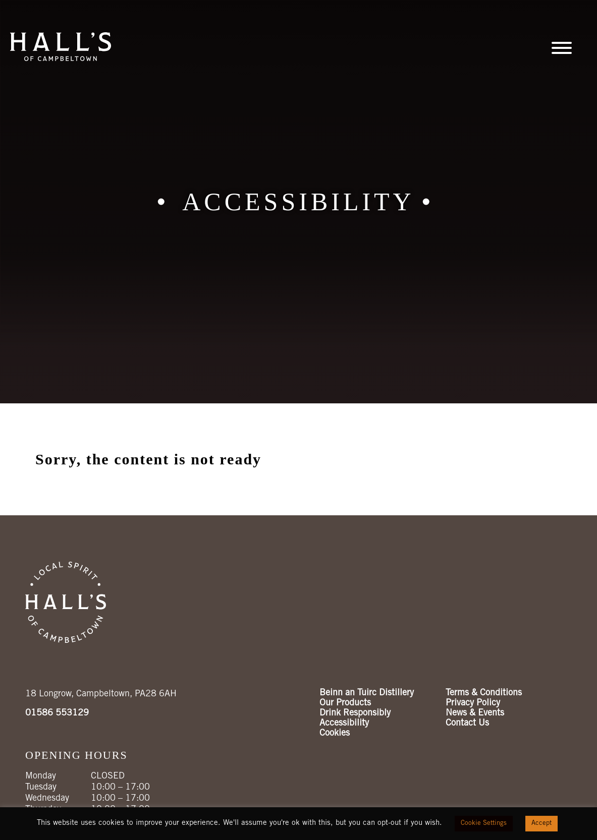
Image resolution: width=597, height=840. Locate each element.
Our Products (345, 703)
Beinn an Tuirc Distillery (366, 693)
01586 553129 (57, 713)
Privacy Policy (473, 703)
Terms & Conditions (484, 693)
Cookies (334, 733)
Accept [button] (541, 823)
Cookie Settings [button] (484, 823)
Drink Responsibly (355, 713)
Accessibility (344, 723)
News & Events (475, 713)
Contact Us (467, 723)
